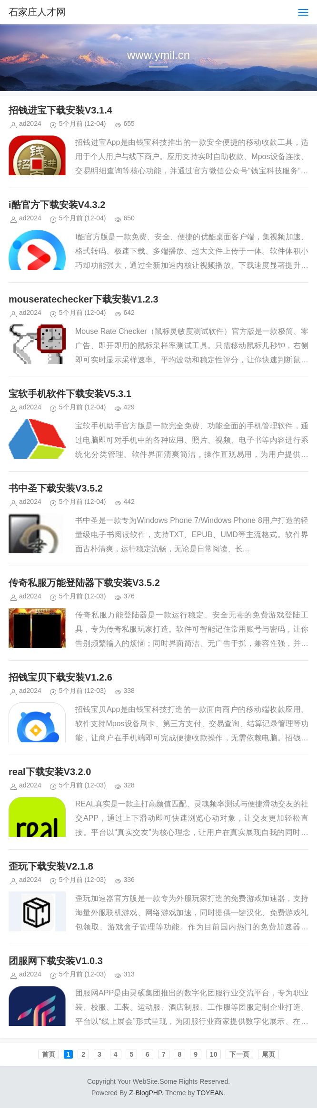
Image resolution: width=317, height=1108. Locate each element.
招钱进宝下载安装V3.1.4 (60, 110)
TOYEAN (210, 1093)
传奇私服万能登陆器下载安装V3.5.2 (84, 583)
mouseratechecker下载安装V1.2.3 (83, 299)
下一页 (239, 1054)
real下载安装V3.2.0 (50, 772)
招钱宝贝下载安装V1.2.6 (60, 677)
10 (214, 1054)
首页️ (48, 1054)
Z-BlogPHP (145, 1093)
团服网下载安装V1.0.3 (56, 961)
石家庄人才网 (37, 12)
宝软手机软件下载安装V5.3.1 (70, 393)
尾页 (268, 1054)
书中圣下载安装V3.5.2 (56, 488)
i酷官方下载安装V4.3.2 (57, 204)
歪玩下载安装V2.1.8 (51, 866)
